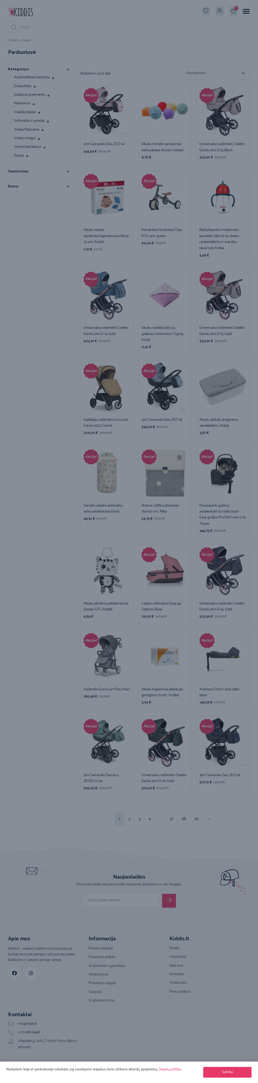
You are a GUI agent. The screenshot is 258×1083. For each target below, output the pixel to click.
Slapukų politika (169, 1069)
